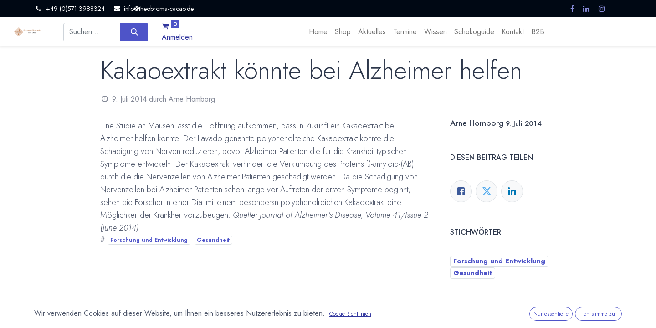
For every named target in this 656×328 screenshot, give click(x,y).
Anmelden (177, 37)
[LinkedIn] (512, 191)
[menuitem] (318, 32)
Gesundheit (213, 240)
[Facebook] (461, 191)
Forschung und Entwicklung (149, 240)
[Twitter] (486, 191)
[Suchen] (134, 32)
